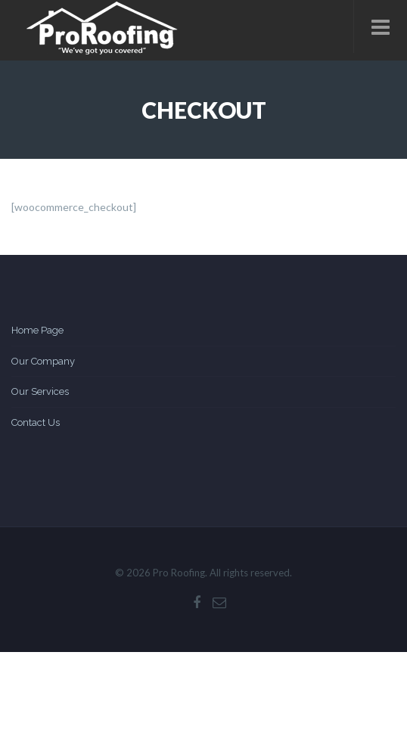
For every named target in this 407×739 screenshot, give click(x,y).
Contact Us (35, 422)
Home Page (37, 330)
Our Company (43, 361)
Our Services (40, 391)
